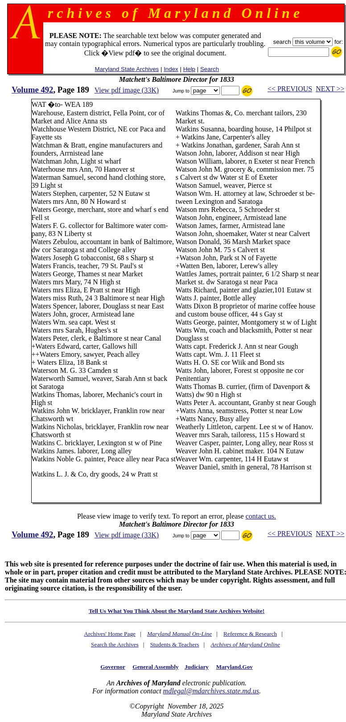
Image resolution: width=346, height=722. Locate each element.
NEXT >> (330, 89)
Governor (112, 666)
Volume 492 (32, 89)
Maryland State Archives (127, 69)
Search (209, 69)
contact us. (261, 516)
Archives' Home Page (110, 633)
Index (171, 69)
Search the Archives (115, 644)
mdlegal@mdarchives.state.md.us (211, 691)
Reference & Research (250, 633)
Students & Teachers (174, 644)
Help (189, 69)
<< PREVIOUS (290, 89)
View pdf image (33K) (127, 90)
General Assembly (155, 666)
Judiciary (197, 666)
